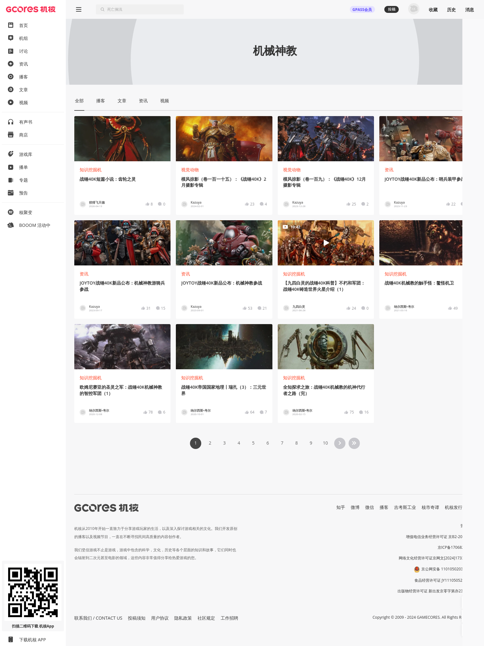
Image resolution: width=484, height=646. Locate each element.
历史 (451, 10)
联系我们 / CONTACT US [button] (98, 618)
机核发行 (453, 507)
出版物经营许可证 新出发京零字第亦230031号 (436, 591)
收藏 (433, 10)
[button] (468, 602)
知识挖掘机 (91, 170)
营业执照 (468, 525)
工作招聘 (229, 618)
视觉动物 (190, 170)
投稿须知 (136, 618)
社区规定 (206, 618)
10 (325, 443)
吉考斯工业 (405, 507)
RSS (472, 507)
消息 (469, 10)
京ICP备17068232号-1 (457, 547)
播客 (384, 507)
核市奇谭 (430, 507)
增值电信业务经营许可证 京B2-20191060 (441, 536)
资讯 (389, 170)
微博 (355, 507)
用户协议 (160, 618)
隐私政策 (183, 618)
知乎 (340, 507)
